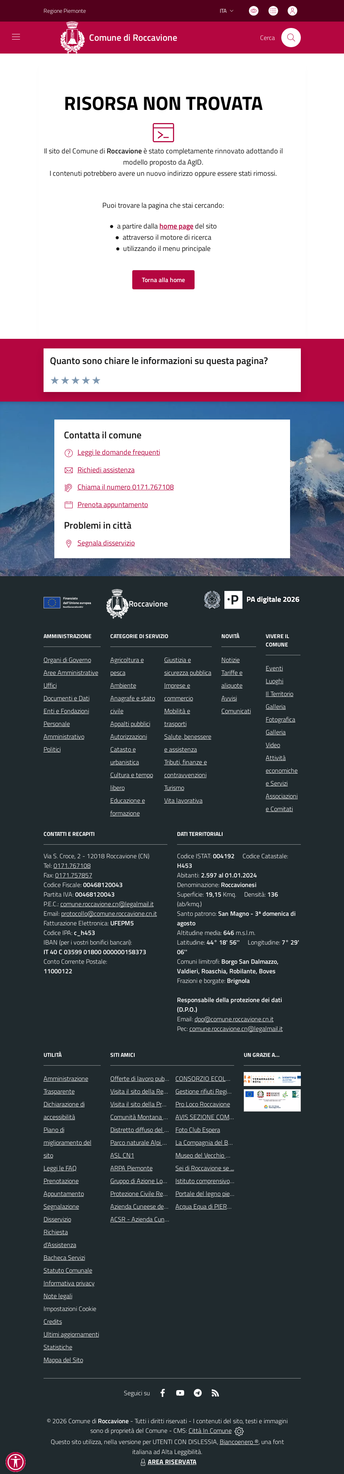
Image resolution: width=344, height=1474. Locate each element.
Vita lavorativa (183, 800)
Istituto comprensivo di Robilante (219, 1181)
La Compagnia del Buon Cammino (220, 1142)
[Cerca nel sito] (290, 37)
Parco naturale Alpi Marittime (149, 1142)
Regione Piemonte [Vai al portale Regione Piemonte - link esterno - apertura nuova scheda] (65, 10)
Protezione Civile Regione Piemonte (157, 1193)
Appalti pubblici (130, 723)
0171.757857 (73, 875)
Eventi (274, 668)
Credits (53, 1321)
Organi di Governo (67, 659)
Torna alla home (163, 279)
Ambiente (123, 685)
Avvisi (229, 698)
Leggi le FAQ (60, 1168)
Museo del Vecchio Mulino (209, 1155)
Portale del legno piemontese (214, 1193)
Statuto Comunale (68, 1270)
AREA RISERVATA (167, 1461)
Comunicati (236, 711)
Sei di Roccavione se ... (204, 1168)
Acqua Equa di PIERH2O (207, 1206)
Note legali (58, 1296)
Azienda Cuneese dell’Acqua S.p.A (154, 1206)
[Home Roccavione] (121, 37)
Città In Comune (210, 1430)
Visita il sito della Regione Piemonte (157, 1091)
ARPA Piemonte (131, 1168)
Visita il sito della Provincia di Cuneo (157, 1104)
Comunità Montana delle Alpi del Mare (161, 1117)
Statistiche (58, 1347)
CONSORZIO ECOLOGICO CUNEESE (223, 1078)
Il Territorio (279, 693)
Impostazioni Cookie (70, 1308)
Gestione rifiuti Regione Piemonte (219, 1091)
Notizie (230, 659)
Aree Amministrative (71, 672)
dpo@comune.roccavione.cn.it (234, 1019)
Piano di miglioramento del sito (67, 1142)
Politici (52, 749)
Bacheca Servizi (64, 1257)
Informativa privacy (69, 1283)
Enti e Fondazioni (66, 711)
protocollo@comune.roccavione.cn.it (109, 913)
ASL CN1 (122, 1155)
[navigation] (16, 37)
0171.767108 (72, 865)
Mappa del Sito (63, 1360)
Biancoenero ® (239, 1441)
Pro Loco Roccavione (202, 1104)
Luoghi (274, 681)
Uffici (50, 685)
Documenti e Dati (66, 698)
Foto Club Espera (197, 1129)
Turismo (174, 787)
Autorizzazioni (128, 736)
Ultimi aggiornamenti (71, 1334)
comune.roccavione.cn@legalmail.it (107, 904)
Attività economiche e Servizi (282, 770)
